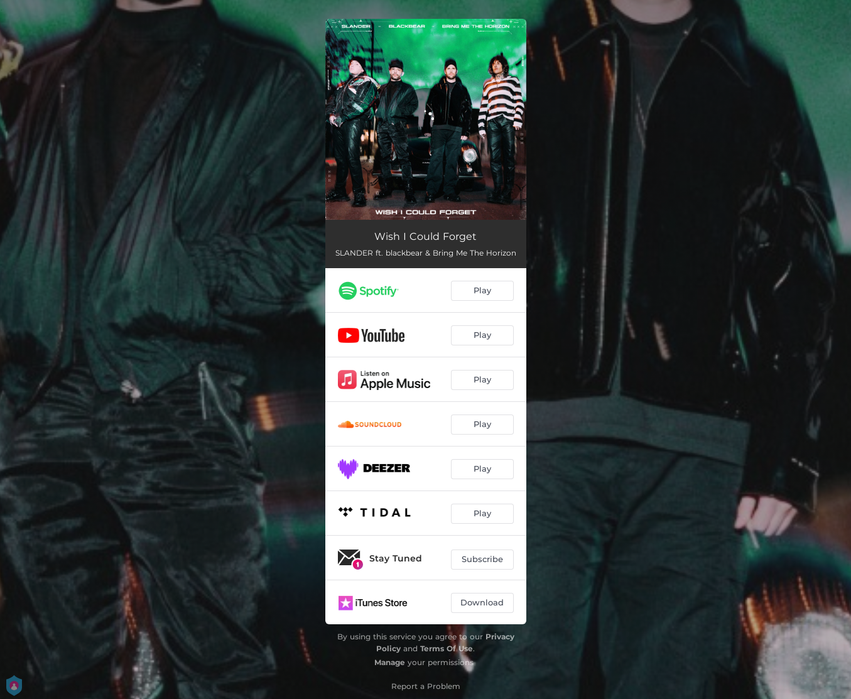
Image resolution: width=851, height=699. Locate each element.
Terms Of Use (446, 648)
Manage (389, 662)
